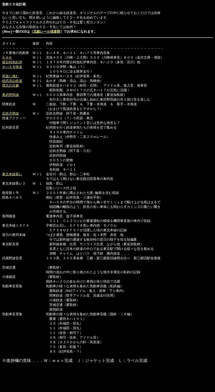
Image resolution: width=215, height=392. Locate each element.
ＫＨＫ (7, 60)
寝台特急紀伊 (12, 65)
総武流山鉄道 (12, 85)
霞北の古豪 (10, 90)
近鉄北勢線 (10, 119)
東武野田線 (10, 100)
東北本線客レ (12, 183)
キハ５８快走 (12, 70)
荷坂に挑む (10, 80)
